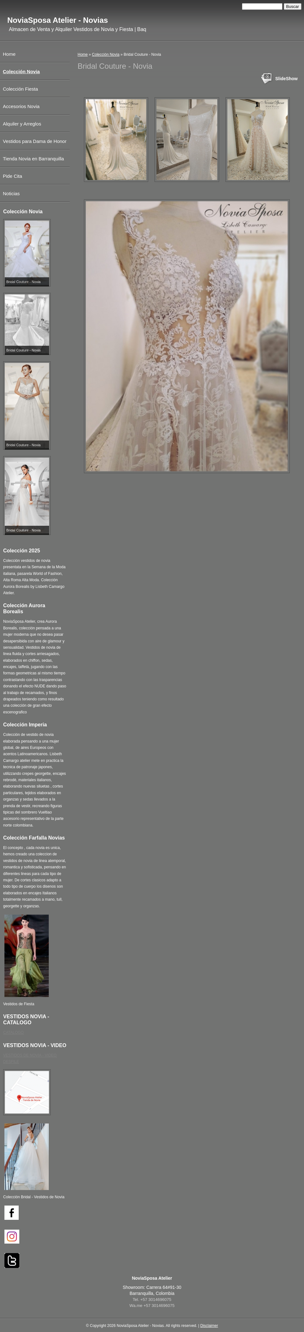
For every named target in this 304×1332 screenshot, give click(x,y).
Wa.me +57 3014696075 (152, 1305)
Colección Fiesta (20, 89)
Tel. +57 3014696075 (152, 1299)
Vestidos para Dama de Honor (34, 141)
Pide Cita (12, 176)
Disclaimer (209, 1325)
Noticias (11, 193)
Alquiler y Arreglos (22, 123)
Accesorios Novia (21, 106)
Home (83, 54)
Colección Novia (105, 54)
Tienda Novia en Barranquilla (33, 158)
